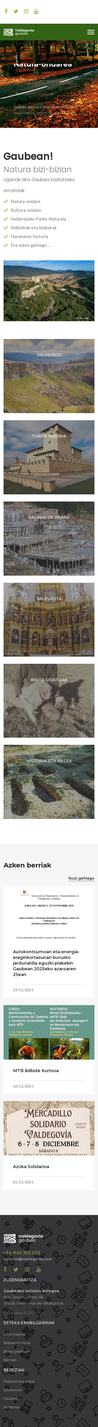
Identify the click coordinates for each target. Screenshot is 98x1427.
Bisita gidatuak (17, 1351)
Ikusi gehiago (81, 878)
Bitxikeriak (13, 1390)
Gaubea (11, 1398)
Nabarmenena (17, 1343)
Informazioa (14, 1334)
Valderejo (12, 1407)
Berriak (10, 1360)
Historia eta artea (19, 1381)
